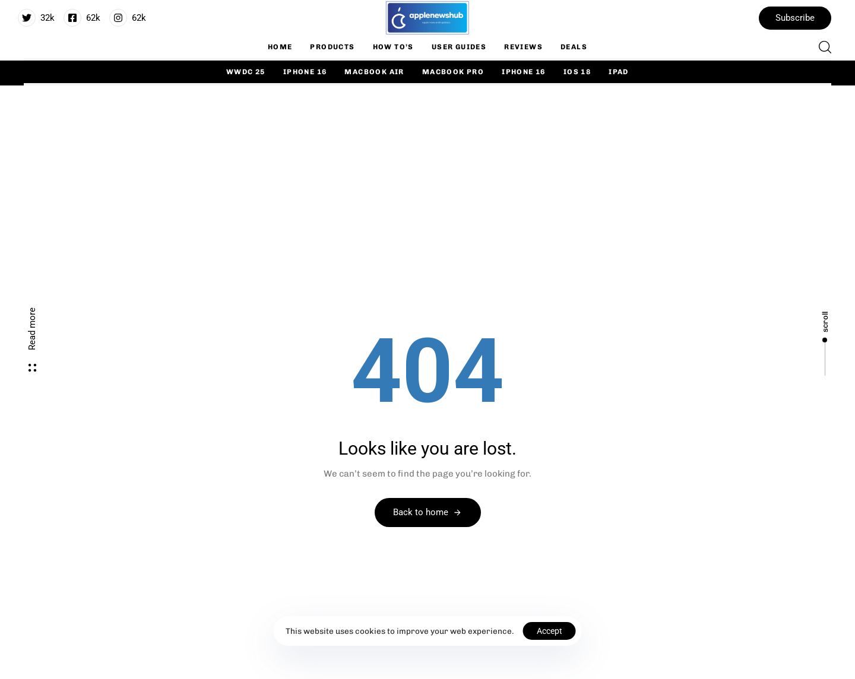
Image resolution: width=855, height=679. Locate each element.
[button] (821, 46)
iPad (619, 72)
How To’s (393, 47)
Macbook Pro (453, 72)
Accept (549, 631)
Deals (573, 47)
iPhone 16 (305, 72)
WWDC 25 (245, 72)
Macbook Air (374, 72)
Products (332, 47)
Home (280, 47)
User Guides (459, 47)
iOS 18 (577, 72)
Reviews (523, 47)
